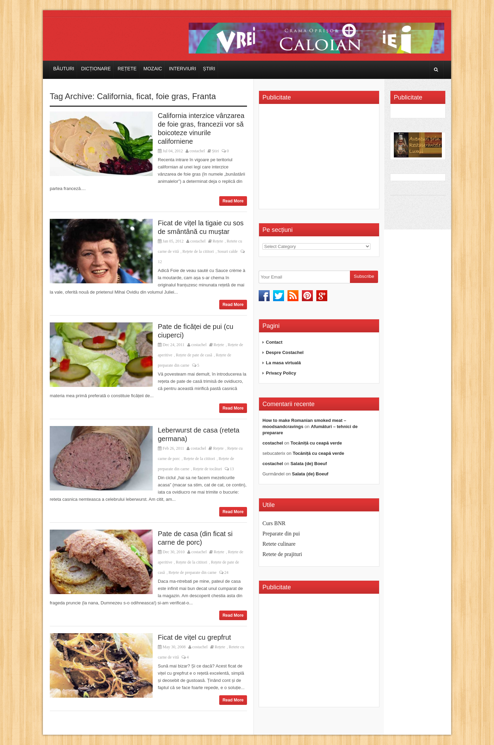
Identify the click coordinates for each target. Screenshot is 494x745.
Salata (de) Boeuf (309, 463)
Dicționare (95, 68)
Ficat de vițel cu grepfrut (194, 637)
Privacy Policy (281, 373)
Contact (274, 342)
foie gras (172, 96)
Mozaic (152, 68)
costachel (197, 151)
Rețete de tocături (207, 468)
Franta (204, 96)
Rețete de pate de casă (194, 355)
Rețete (127, 68)
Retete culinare (278, 544)
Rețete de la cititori (198, 251)
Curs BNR (273, 523)
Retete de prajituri (282, 554)
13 (229, 468)
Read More (233, 201)
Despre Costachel (285, 352)
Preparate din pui (281, 533)
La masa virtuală (283, 362)
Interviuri (182, 68)
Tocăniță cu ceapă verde (316, 443)
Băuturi (63, 68)
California (114, 96)
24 (223, 572)
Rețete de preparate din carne (192, 572)
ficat (143, 96)
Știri (209, 68)
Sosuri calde (227, 251)
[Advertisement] (320, 159)
